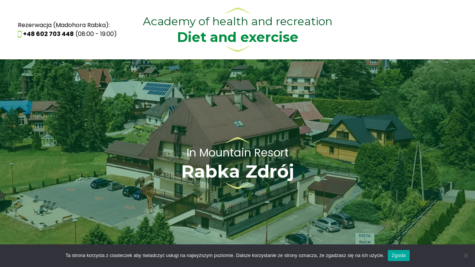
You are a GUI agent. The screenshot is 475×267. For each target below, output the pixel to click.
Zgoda (399, 255)
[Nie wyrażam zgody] (465, 255)
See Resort (237, 163)
